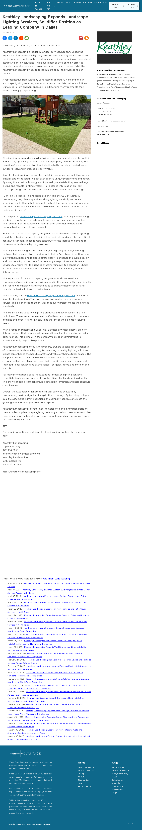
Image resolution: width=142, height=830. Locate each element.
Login (114, 793)
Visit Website (103, 134)
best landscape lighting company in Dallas (51, 296)
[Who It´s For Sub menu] (54, 6)
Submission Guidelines (117, 781)
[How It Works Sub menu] (44, 6)
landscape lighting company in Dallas (41, 217)
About (69, 2)
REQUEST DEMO (118, 6)
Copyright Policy (120, 774)
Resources (99, 2)
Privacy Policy (119, 767)
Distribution (80, 2)
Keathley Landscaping (56, 579)
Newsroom (117, 789)
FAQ (90, 2)
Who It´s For (49, 6)
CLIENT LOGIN (133, 6)
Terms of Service (120, 770)
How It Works (38, 6)
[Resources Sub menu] (106, 3)
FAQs (114, 777)
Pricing (60, 2)
